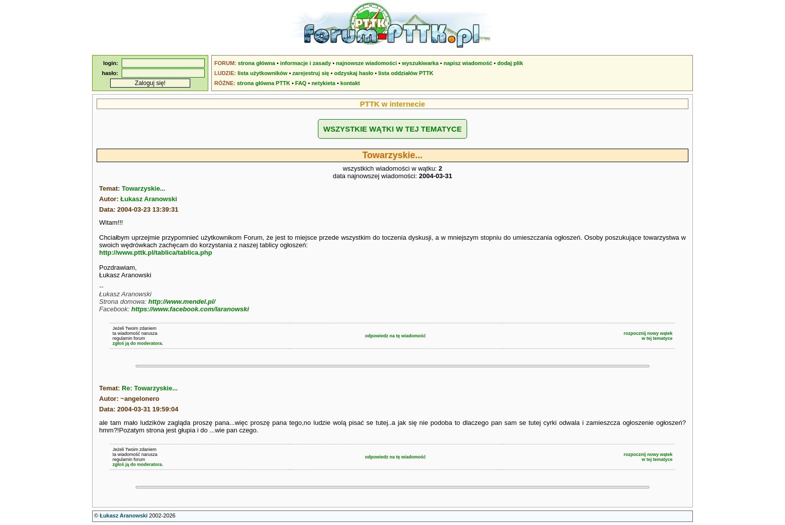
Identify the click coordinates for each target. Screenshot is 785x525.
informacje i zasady (305, 63)
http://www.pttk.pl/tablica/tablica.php (155, 252)
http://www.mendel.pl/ (181, 301)
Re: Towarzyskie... (150, 388)
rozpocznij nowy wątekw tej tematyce (648, 336)
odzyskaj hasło (353, 73)
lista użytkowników (262, 73)
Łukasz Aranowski (149, 199)
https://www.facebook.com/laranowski (190, 309)
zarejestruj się (310, 73)
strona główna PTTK (263, 83)
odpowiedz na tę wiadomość (395, 335)
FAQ (301, 83)
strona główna (256, 63)
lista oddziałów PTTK (406, 73)
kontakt (350, 83)
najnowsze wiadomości (366, 63)
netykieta (323, 83)
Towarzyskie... (143, 188)
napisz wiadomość (468, 63)
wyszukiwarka (420, 63)
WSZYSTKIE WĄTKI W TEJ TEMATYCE (392, 129)
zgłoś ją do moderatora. (138, 343)
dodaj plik (510, 63)
